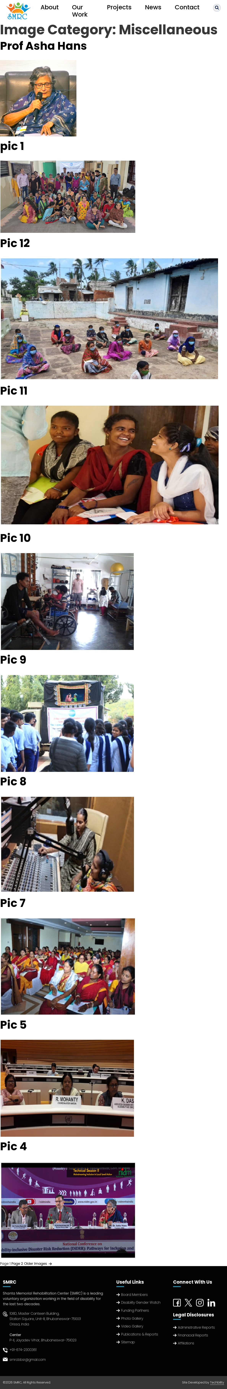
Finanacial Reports (193, 1335)
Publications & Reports (139, 1334)
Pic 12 (15, 243)
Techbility (217, 1382)
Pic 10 (15, 538)
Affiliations (186, 1343)
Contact (187, 7)
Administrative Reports (196, 1327)
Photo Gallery (132, 1318)
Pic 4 (13, 1146)
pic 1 (12, 146)
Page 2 (17, 1263)
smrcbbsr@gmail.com (28, 1359)
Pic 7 (12, 903)
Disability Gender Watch (141, 1302)
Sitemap (128, 1342)
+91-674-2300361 (23, 1349)
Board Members (134, 1294)
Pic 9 (13, 659)
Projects (119, 7)
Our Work (80, 11)
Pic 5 (13, 1025)
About (50, 7)
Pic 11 (14, 390)
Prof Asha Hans (43, 46)
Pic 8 (13, 781)
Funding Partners (135, 1310)
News (153, 7)
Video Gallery (132, 1326)
